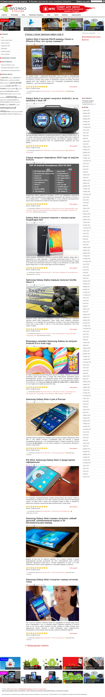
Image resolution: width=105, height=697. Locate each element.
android (5, 77)
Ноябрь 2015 (86, 356)
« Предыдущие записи (36, 645)
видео (18, 104)
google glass (3, 85)
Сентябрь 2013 (87, 429)
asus (1, 83)
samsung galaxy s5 (6, 102)
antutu (17, 80)
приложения (43, 1)
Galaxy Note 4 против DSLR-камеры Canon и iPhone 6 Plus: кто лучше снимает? (49, 40)
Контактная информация (39, 689)
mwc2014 (16, 91)
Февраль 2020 (86, 214)
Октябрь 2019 (86, 225)
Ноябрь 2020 (86, 188)
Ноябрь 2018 (86, 256)
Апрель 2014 (86, 409)
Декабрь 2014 (86, 387)
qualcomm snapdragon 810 (61, 272)
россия (20, 114)
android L (6, 80)
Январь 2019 (86, 250)
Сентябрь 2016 (87, 328)
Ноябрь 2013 (86, 423)
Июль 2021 (86, 166)
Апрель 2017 (86, 309)
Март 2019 (85, 244)
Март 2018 (85, 278)
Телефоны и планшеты (36, 15)
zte (16, 104)
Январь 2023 (86, 116)
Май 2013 (85, 440)
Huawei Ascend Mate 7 (70, 208)
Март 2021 (85, 177)
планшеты (67, 1)
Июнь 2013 (86, 437)
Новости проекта (5, 43)
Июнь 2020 (86, 202)
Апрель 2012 (86, 476)
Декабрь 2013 (86, 420)
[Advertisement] (91, 69)
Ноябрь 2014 (86, 390)
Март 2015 (85, 379)
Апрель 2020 (86, 208)
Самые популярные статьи (8, 65)
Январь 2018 (86, 283)
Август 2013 (86, 432)
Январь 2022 (86, 149)
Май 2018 (85, 272)
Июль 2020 (86, 200)
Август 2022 (86, 130)
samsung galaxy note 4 (60, 91)
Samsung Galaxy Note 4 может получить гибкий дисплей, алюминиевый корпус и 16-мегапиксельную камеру (51, 520)
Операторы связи (5, 45)
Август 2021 (86, 163)
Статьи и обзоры (5, 54)
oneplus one (15, 93)
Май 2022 (85, 138)
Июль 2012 (86, 468)
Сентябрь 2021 (87, 160)
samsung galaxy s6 (16, 102)
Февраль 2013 (86, 448)
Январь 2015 (86, 384)
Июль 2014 (86, 401)
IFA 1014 (57, 511)
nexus (2, 94)
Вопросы (65, 15)
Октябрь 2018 (86, 258)
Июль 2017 (86, 300)
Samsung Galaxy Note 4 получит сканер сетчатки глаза (52, 580)
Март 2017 (85, 311)
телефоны (58, 1)
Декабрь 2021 (86, 152)
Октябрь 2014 (86, 393)
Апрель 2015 (86, 376)
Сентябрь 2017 (87, 295)
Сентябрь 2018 (87, 261)
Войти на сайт (83, 1)
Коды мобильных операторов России (10, 70)
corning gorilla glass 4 (60, 333)
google (19, 83)
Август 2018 (86, 264)
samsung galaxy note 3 (71, 391)
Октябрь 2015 (86, 359)
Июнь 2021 (86, 169)
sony (2, 104)
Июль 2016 (86, 334)
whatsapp (7, 104)
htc (16, 86)
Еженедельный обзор (92, 37)
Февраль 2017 (86, 314)
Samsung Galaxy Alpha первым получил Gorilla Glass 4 (51, 281)
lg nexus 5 (3, 91)
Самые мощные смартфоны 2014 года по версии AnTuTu (52, 158)
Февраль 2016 (86, 348)
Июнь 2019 (86, 236)
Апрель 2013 (86, 443)
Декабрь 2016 (86, 320)
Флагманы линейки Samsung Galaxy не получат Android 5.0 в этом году (51, 342)
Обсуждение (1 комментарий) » (64, 393)
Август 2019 (86, 230)
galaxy (12, 83)
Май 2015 (85, 373)
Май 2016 (85, 339)
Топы (48, 15)
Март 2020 (85, 211)
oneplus (10, 94)
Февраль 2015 (86, 381)
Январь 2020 (86, 216)
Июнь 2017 (86, 303)
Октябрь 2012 (86, 460)
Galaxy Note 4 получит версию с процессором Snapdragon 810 (50, 219)
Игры (23, 15)
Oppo (19, 93)
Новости (4, 15)
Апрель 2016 (86, 342)
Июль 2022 (86, 132)
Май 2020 (85, 205)
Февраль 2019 (86, 247)
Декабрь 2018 (86, 253)
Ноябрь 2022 (86, 121)
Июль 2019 (86, 233)
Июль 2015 (86, 367)
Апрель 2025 (86, 110)
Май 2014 (85, 406)
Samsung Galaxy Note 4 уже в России (45, 399)
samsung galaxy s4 (13, 100)
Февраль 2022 (86, 146)
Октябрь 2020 (86, 191)
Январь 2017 (86, 317)
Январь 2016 (86, 351)
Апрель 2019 (86, 242)
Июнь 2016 (86, 337)
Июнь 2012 (86, 471)
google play (10, 86)
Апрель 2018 (86, 275)
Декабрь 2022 (86, 119)
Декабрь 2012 (86, 454)
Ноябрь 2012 (86, 457)
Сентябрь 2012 (87, 462)
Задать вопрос (76, 15)
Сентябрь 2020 (87, 194)
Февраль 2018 (86, 281)
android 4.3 (10, 77)
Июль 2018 (86, 267)
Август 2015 (86, 365)
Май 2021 (85, 172)
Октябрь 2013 (86, 426)
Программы (14, 15)
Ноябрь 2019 (86, 222)
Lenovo (13, 88)
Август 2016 (86, 331)
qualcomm (3, 97)
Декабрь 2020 (86, 186)
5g (0, 77)
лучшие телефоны (12, 114)
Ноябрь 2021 (86, 155)
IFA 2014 (8, 88)
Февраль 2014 (86, 415)
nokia (6, 94)
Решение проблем (5, 51)
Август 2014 (86, 398)
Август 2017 (86, 297)
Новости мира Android (6, 40)
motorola (9, 91)
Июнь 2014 (86, 404)
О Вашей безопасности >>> (89, 104)
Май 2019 (85, 239)
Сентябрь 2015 (87, 362)
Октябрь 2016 (86, 325)
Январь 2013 (86, 451)
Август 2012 (86, 465)
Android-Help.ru (14, 689)
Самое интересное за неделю (14, 1)
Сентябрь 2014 (87, 395)
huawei (3, 88)
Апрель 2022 (86, 141)
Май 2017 (85, 306)
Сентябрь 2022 (87, 127)
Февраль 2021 (86, 180)
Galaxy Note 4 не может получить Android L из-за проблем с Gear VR (52, 99)
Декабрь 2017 (86, 286)
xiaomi (12, 104)
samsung (11, 96)
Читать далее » (74, 86)
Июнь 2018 (86, 269)
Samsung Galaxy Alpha (44, 210)
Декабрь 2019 (86, 219)
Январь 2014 (86, 418)
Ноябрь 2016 (86, 323)
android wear (12, 80)
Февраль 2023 (86, 113)
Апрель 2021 (86, 174)
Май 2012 (85, 474)
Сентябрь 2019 (87, 228)
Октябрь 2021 (86, 158)
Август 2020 (86, 197)
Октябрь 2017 (86, 292)
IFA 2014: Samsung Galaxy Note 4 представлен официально (50, 461)
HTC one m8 (61, 208)
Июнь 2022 (86, 135)
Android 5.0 (57, 391)
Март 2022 (85, 144)
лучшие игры (14, 111)
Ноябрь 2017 (86, 289)
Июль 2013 (86, 434)
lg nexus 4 (20, 88)
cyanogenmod (7, 83)
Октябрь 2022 (86, 124)
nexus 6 (30, 210)
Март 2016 (85, 345)
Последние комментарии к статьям (10, 67)
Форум (56, 15)
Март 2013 (85, 446)
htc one (19, 85)
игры (51, 1)
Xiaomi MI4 (71, 210)
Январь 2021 (86, 183)
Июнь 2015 (86, 370)
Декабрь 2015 (86, 353)
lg (16, 88)
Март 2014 (85, 412)
